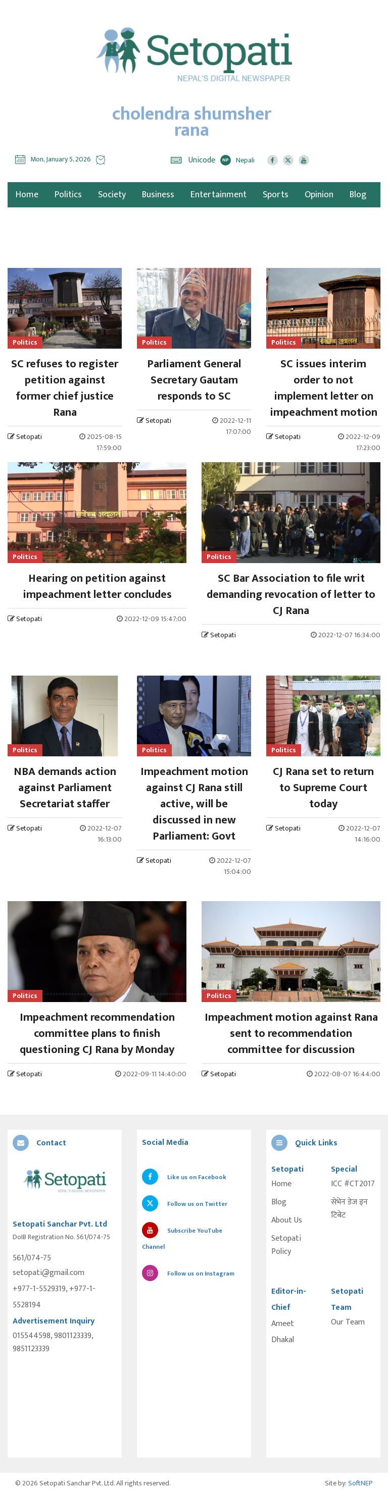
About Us (286, 1220)
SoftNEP (360, 1483)
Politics (68, 194)
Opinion (319, 194)
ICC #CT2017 (353, 1184)
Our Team (348, 1322)
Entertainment (218, 194)
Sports (275, 194)
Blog (358, 194)
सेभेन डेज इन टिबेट (349, 1209)
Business (158, 194)
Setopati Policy (286, 1245)
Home (281, 1184)
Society (112, 194)
